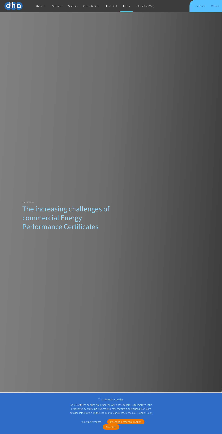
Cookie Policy (145, 412)
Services (57, 6)
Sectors (72, 6)
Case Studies (90, 6)
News (126, 6)
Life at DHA (110, 6)
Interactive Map (145, 6)
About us (40, 6)
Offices (215, 8)
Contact (200, 8)
